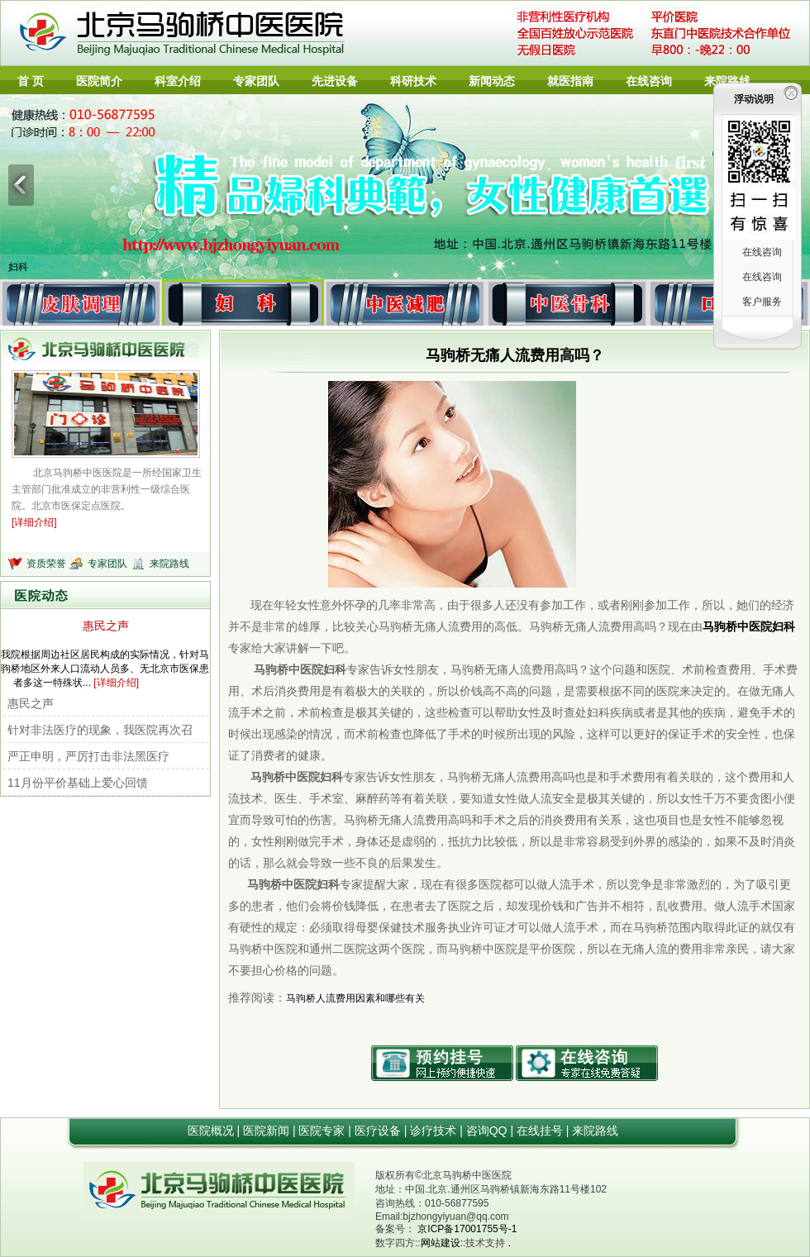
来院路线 (727, 81)
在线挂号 (541, 1130)
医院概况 (212, 1130)
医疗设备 (379, 1130)
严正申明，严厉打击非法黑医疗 (88, 756)
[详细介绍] (34, 522)
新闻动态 (492, 81)
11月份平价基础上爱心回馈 (77, 782)
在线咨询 (649, 81)
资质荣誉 (47, 563)
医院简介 (99, 81)
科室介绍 (178, 81)
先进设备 (335, 81)
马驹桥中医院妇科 (749, 626)
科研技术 (413, 81)
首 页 (30, 81)
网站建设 (440, 1243)
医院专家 (323, 1130)
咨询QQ (488, 1130)
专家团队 (256, 81)
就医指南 (570, 81)
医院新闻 (268, 1130)
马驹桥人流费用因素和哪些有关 (355, 998)
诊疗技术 (435, 1130)
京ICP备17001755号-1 (467, 1229)
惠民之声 (106, 625)
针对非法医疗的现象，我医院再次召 (100, 729)
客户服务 (762, 301)
